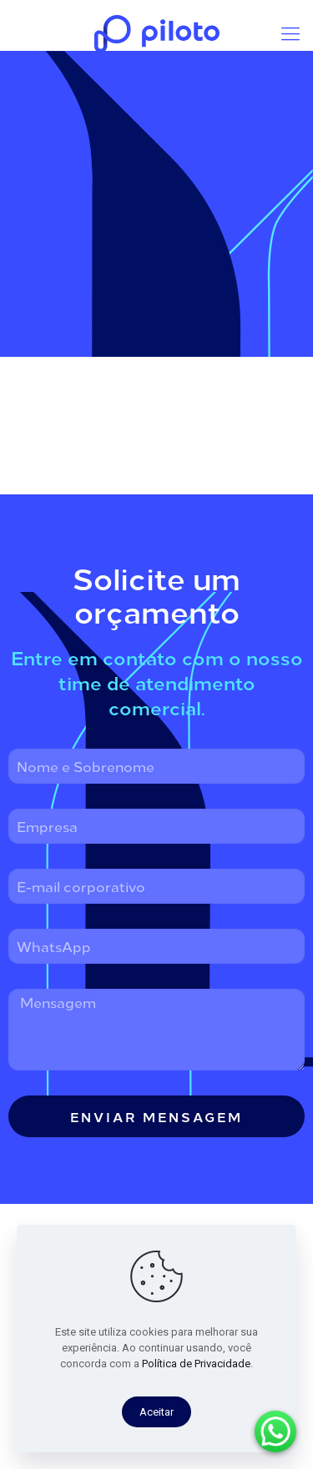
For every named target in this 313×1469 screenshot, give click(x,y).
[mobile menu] (290, 33)
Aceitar (156, 1412)
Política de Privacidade (196, 1363)
